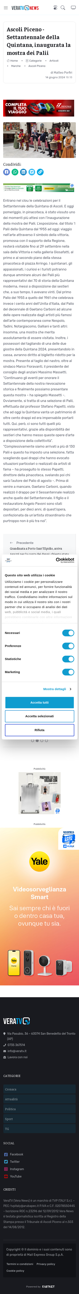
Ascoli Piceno (37, 66)
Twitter (11, 1162)
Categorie (34, 60)
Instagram (13, 1169)
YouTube (12, 1177)
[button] (66, 8)
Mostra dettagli (54, 689)
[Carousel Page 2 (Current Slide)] (37, 740)
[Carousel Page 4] (46, 740)
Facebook (13, 1155)
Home (12, 60)
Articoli (54, 60)
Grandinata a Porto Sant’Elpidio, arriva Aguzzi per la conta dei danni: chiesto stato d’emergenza (39, 553)
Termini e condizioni (20, 1264)
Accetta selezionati (39, 716)
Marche (16, 66)
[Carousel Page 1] (32, 740)
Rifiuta (39, 730)
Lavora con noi (15, 1057)
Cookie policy (15, 1270)
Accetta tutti (39, 702)
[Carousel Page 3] (41, 740)
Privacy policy (46, 1264)
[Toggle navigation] (5, 7)
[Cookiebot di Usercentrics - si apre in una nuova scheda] (56, 560)
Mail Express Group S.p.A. (45, 1255)
